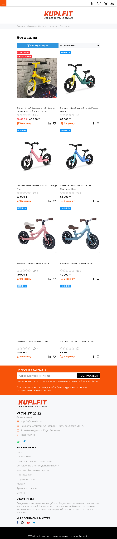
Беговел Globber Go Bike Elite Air (33, 263)
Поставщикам (25, 474)
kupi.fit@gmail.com (32, 421)
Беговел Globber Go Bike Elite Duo (33, 341)
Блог (19, 452)
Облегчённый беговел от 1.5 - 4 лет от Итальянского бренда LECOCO (36, 109)
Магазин (21, 483)
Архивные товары (27, 488)
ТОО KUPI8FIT (29, 435)
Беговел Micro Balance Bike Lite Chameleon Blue (75, 187)
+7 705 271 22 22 (29, 413)
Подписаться (88, 375)
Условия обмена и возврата (33, 470)
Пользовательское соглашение (35, 461)
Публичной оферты (88, 381)
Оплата (21, 492)
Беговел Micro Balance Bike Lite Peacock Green (79, 109)
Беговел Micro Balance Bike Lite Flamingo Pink (37, 187)
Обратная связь (26, 479)
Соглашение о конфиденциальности (38, 465)
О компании (24, 456)
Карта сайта (83, 536)
